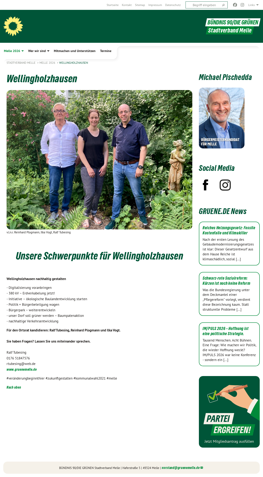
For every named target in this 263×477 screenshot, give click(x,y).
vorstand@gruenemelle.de (181, 467)
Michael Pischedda (225, 77)
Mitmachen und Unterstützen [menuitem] (75, 51)
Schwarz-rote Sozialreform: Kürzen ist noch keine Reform (226, 281)
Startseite (113, 5)
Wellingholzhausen (73, 63)
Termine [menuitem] (105, 51)
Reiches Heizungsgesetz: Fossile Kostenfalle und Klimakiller (229, 230)
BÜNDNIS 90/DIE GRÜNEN (233, 22)
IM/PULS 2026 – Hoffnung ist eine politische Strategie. (226, 331)
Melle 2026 (47, 63)
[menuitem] (113, 5)
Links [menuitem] (251, 5)
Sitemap (140, 5)
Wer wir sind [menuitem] (37, 51)
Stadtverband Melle (21, 63)
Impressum (155, 5)
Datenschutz (173, 5)
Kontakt (127, 5)
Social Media (217, 168)
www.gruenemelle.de (22, 369)
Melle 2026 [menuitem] (12, 51)
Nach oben (14, 387)
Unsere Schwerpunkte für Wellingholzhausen (99, 256)
